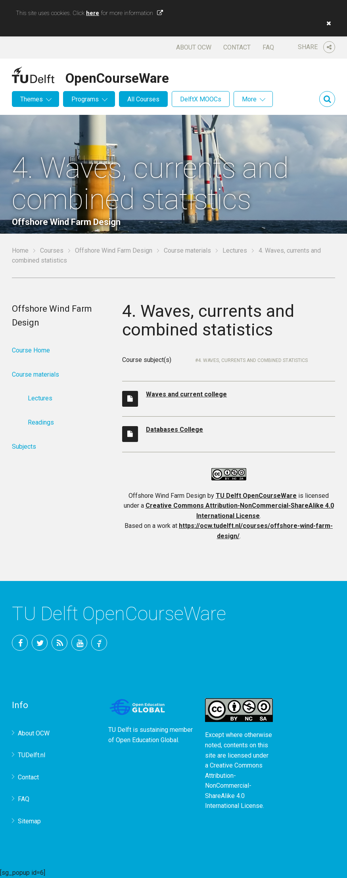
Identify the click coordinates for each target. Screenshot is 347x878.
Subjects (24, 446)
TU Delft (99, 643)
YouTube (79, 643)
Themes (31, 99)
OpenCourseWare (117, 76)
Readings (41, 422)
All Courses (143, 99)
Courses (51, 250)
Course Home (31, 350)
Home (20, 250)
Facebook (20, 643)
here (92, 13)
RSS (59, 643)
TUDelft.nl (31, 755)
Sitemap (29, 821)
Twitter (40, 643)
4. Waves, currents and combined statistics (253, 360)
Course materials (187, 250)
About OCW (193, 47)
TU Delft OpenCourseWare (256, 495)
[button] (326, 23)
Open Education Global (147, 740)
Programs (85, 99)
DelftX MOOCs (200, 99)
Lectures (234, 250)
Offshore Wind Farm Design (113, 250)
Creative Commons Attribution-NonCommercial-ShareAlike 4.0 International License (234, 785)
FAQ (268, 47)
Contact (237, 47)
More (249, 99)
